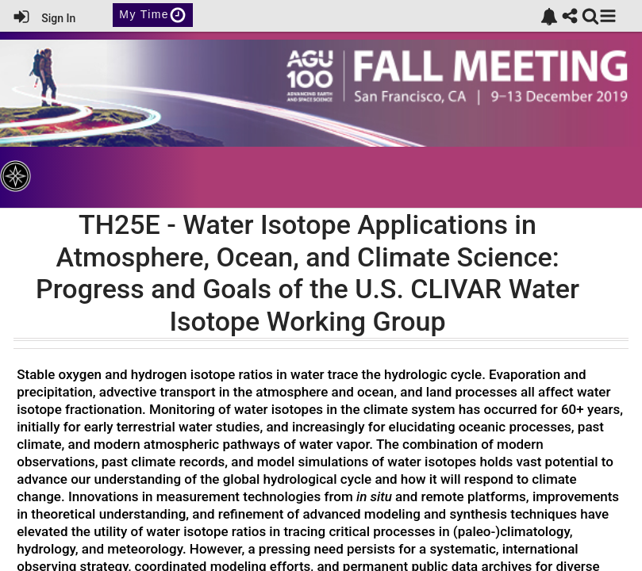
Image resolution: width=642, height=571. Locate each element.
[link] (549, 16)
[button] (608, 16)
